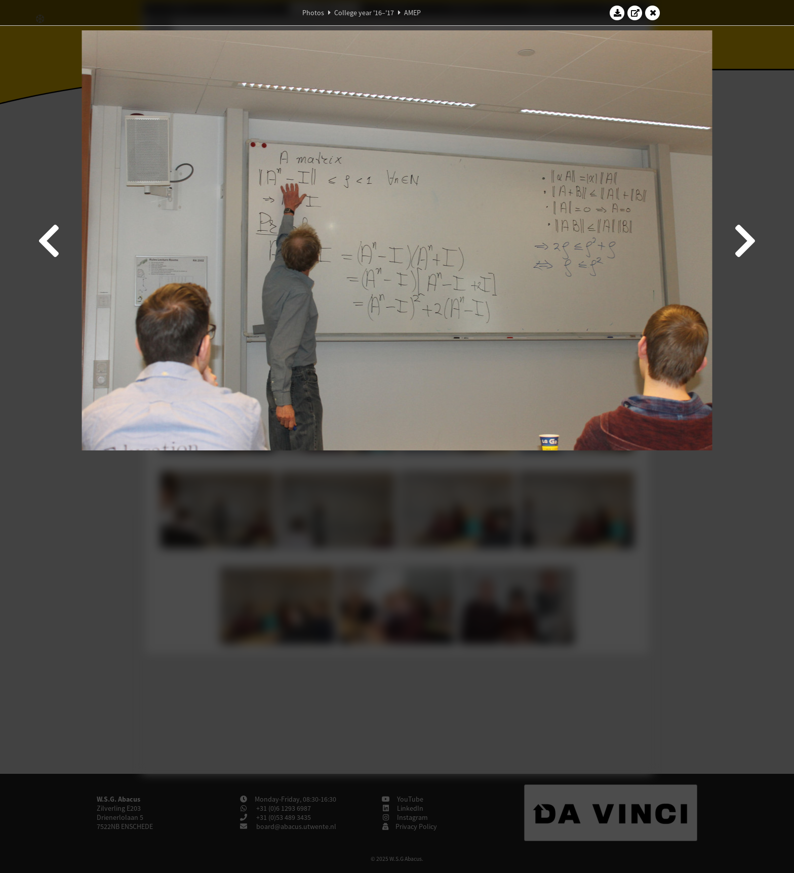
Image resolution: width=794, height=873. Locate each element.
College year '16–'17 (364, 12)
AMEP (412, 12)
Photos (313, 12)
